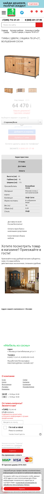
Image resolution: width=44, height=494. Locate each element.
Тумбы (6, 32)
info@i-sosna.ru (8, 412)
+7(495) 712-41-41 (10, 20)
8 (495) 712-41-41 (14, 357)
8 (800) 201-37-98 (33, 20)
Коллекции (27, 384)
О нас (4, 380)
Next (40, 65)
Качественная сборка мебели (16, 237)
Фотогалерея (6, 384)
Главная (4, 30)
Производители (28, 387)
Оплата (22, 171)
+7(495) (5, 409)
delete (42, 4)
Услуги (4, 382)
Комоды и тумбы (32, 30)
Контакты (26, 382)
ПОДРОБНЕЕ (33, 4)
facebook (27, 395)
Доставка (22, 166)
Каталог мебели (16, 30)
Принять (22, 489)
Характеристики (22, 157)
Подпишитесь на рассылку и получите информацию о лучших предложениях (15, 416)
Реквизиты (5, 389)
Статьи (25, 380)
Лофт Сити (29, 197)
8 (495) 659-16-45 (27, 357)
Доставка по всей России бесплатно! (15, 223)
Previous (3, 65)
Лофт (27, 211)
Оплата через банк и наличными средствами (17, 230)
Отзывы (21, 162)
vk (22, 395)
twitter (32, 395)
